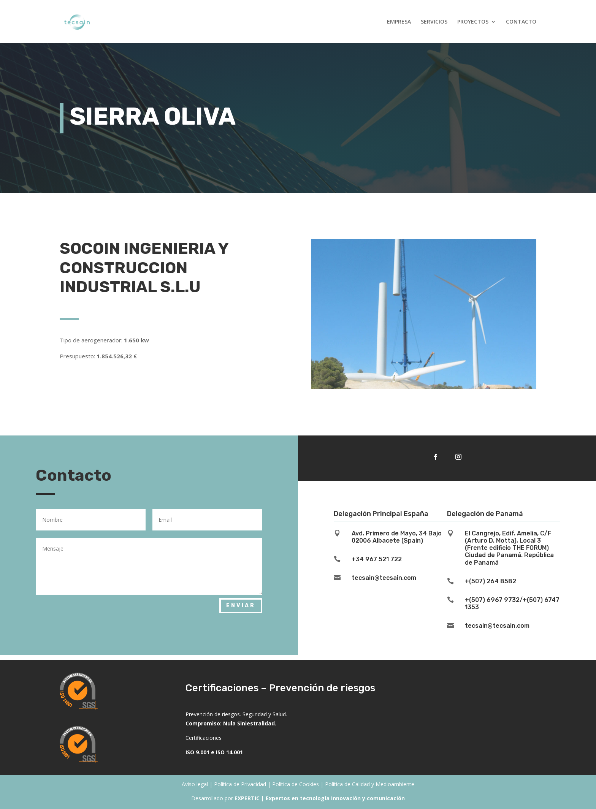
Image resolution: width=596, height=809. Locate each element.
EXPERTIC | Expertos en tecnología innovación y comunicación (320, 798)
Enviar (240, 605)
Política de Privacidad (240, 784)
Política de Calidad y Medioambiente (369, 784)
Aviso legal (195, 784)
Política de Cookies (295, 784)
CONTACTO (521, 22)
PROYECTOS (472, 22)
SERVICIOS (434, 22)
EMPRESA (399, 22)
